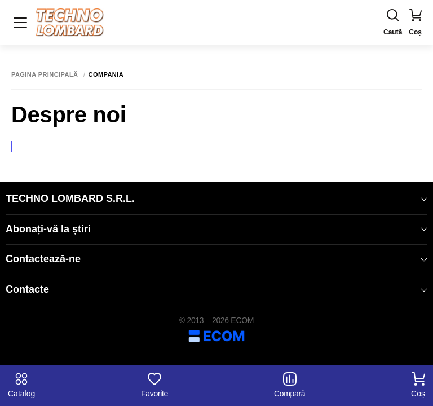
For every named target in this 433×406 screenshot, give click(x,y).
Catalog (21, 385)
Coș (418, 385)
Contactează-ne (216, 258)
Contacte (216, 289)
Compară (289, 385)
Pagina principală (44, 75)
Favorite (154, 385)
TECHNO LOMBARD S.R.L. (216, 198)
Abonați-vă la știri (216, 229)
